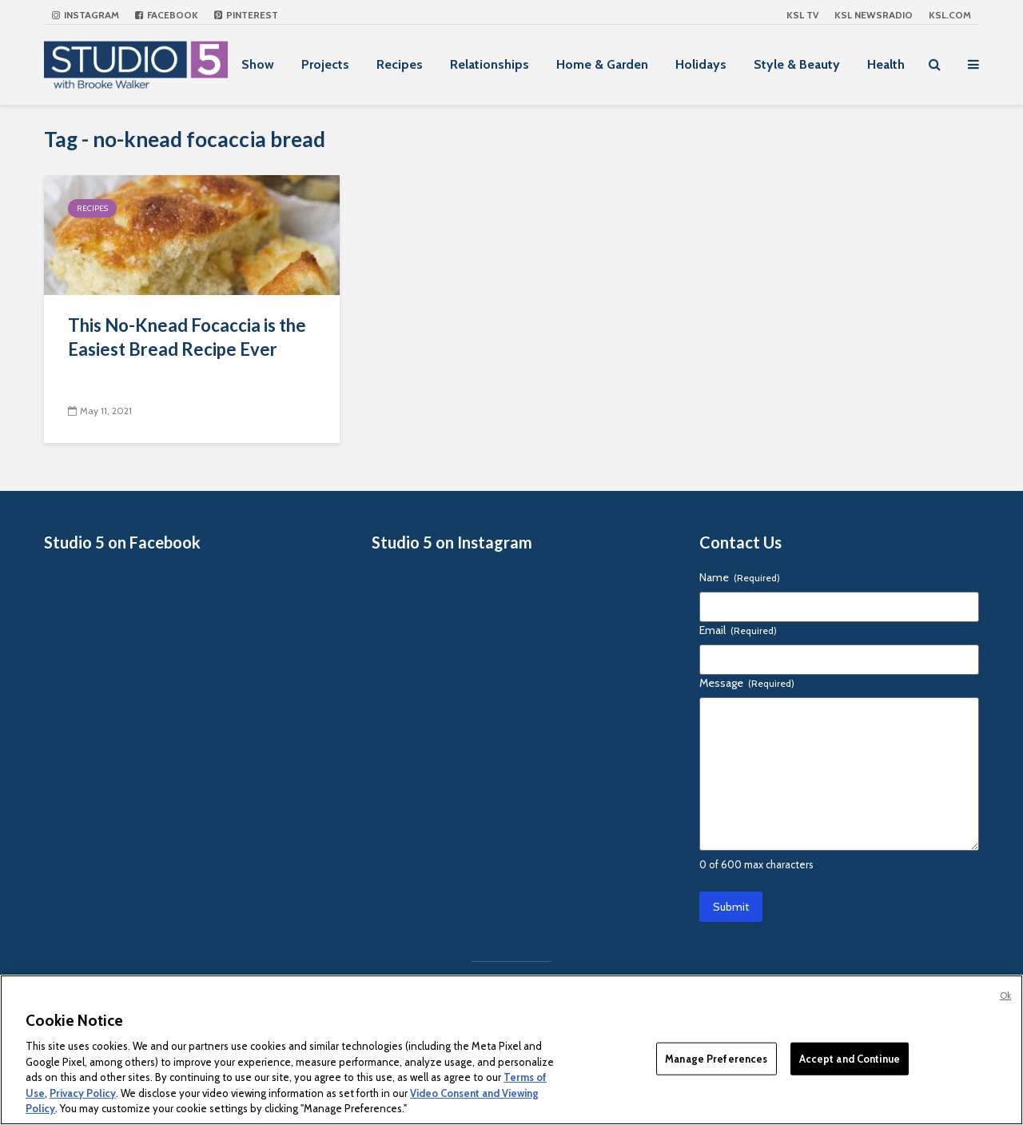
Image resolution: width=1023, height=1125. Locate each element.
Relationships (489, 64)
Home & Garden (602, 64)
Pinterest (246, 15)
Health (886, 64)
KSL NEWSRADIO (873, 15)
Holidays (700, 64)
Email (738, 630)
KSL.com (950, 15)
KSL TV (802, 15)
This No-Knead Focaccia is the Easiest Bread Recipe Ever (187, 337)
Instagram (85, 15)
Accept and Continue (849, 1057)
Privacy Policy (83, 1093)
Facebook (166, 15)
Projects (325, 64)
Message (746, 683)
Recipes (399, 64)
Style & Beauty (797, 64)
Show (257, 64)
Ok (1005, 995)
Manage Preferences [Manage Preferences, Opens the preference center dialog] (716, 1057)
